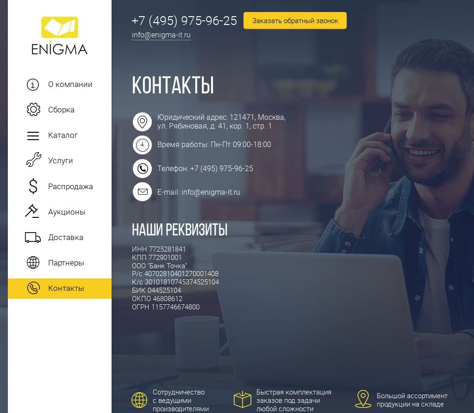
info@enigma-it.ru (161, 35)
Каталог (63, 134)
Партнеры (66, 262)
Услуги (60, 160)
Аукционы (67, 211)
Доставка (65, 237)
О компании (70, 84)
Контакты (66, 288)
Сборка (61, 109)
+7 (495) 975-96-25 (184, 20)
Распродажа (70, 186)
